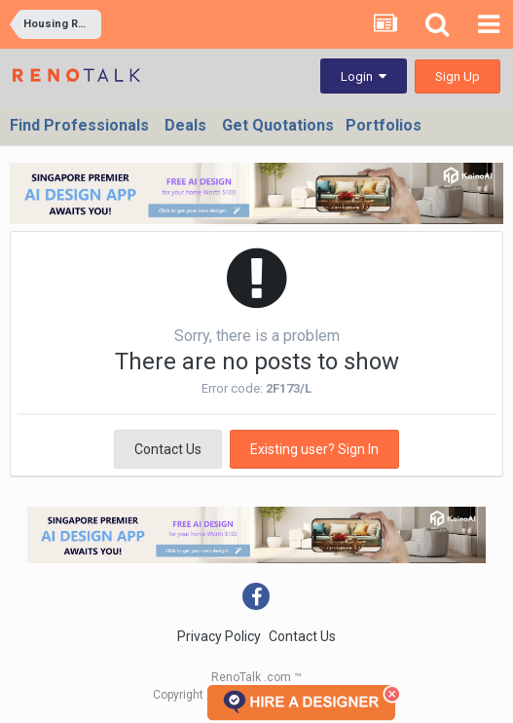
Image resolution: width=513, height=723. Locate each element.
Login (363, 76)
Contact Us (168, 449)
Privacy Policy (219, 636)
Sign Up (457, 76)
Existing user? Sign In (314, 449)
